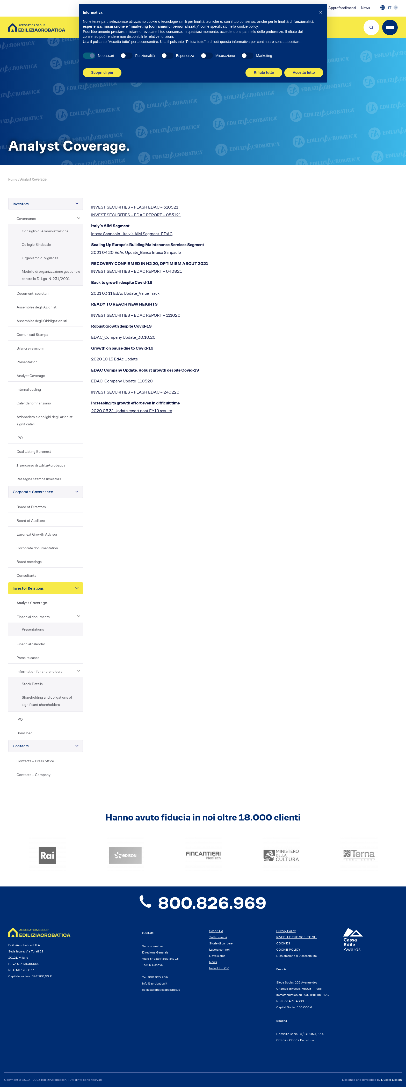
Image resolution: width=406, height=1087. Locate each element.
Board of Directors (31, 507)
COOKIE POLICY (288, 949)
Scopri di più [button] (102, 72)
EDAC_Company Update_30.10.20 (123, 337)
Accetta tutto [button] (304, 72)
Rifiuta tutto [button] (264, 72)
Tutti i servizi (218, 937)
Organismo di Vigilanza (40, 258)
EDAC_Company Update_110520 (122, 381)
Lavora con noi (219, 949)
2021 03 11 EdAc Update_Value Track (125, 293)
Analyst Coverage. (32, 603)
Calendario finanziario (34, 403)
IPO (20, 437)
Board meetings (29, 561)
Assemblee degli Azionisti (37, 307)
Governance (26, 218)
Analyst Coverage (31, 375)
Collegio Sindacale (36, 244)
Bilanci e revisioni (30, 348)
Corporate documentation (37, 548)
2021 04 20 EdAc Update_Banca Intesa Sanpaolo (136, 252)
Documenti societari (32, 293)
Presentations (33, 629)
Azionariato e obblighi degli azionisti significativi (45, 420)
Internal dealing (29, 389)
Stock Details (32, 684)
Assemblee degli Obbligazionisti (42, 321)
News (365, 7)
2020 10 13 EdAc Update (114, 359)
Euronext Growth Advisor (37, 534)
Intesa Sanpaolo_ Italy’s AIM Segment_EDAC (131, 233)
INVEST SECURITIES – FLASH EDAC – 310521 (134, 207)
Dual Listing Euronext (34, 451)
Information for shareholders (39, 671)
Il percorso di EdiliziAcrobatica (41, 465)
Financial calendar (31, 644)
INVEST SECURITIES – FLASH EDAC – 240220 (135, 392)
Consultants (26, 575)
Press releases (28, 657)
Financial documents (33, 617)
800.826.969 (203, 903)
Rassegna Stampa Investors (39, 479)
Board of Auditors (31, 520)
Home (12, 179)
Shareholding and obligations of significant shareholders (47, 701)
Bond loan (25, 733)
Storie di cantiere (221, 943)
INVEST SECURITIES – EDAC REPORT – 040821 (136, 271)
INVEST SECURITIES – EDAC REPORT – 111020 (135, 315)
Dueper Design (391, 1080)
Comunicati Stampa (32, 334)
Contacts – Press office (35, 761)
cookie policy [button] (247, 26)
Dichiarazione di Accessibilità (296, 956)
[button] (320, 12)
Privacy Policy (286, 931)
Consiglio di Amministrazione (45, 231)
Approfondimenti (342, 7)
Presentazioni (27, 362)
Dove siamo (217, 956)
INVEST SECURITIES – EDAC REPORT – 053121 (136, 215)
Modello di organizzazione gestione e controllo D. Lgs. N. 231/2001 (51, 275)
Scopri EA (216, 931)
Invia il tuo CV (219, 968)
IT (390, 7)
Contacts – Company (33, 774)
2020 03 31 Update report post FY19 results (131, 410)
